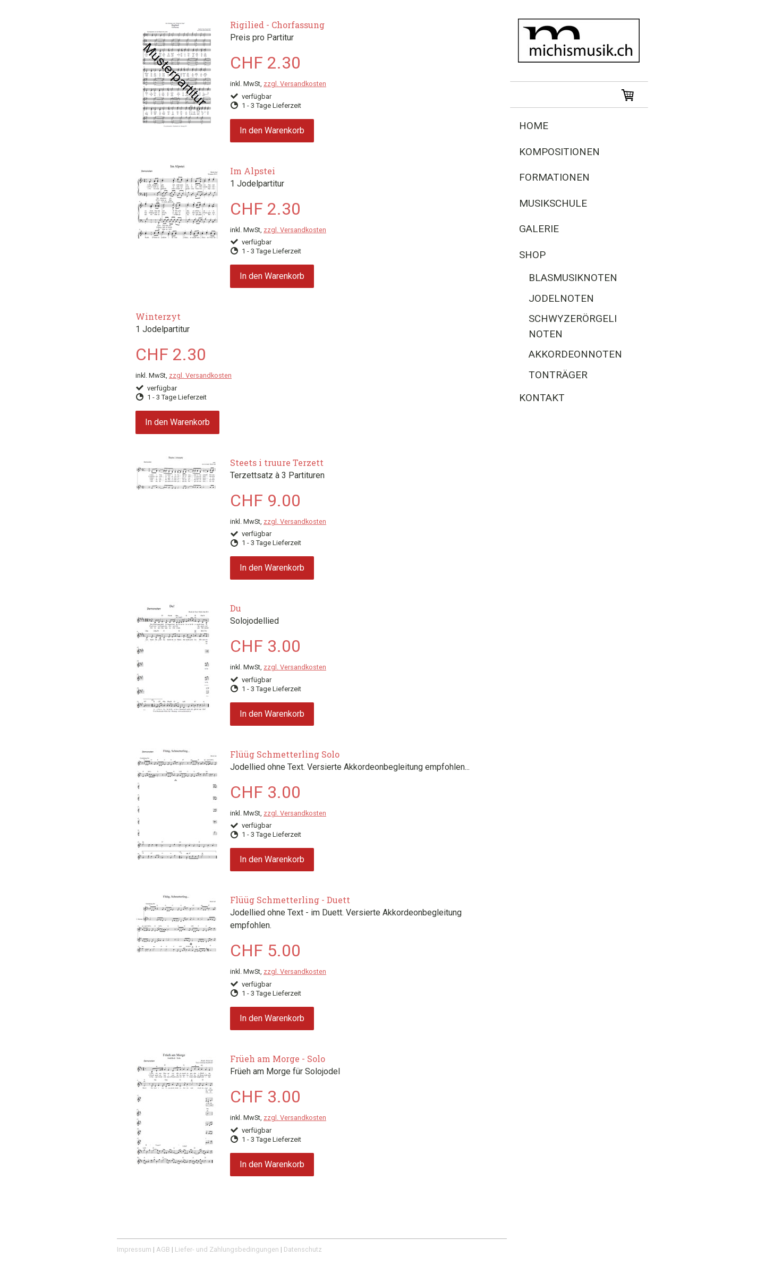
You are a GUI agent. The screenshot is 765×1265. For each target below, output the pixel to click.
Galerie (539, 229)
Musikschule (553, 203)
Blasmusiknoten (573, 277)
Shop (532, 255)
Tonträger (558, 375)
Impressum (134, 1249)
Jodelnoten (561, 298)
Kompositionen (559, 152)
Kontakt (542, 398)
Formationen (554, 177)
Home (533, 126)
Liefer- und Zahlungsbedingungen (227, 1249)
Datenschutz (303, 1249)
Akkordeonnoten (575, 354)
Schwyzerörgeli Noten (573, 326)
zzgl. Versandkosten (295, 84)
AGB (163, 1249)
